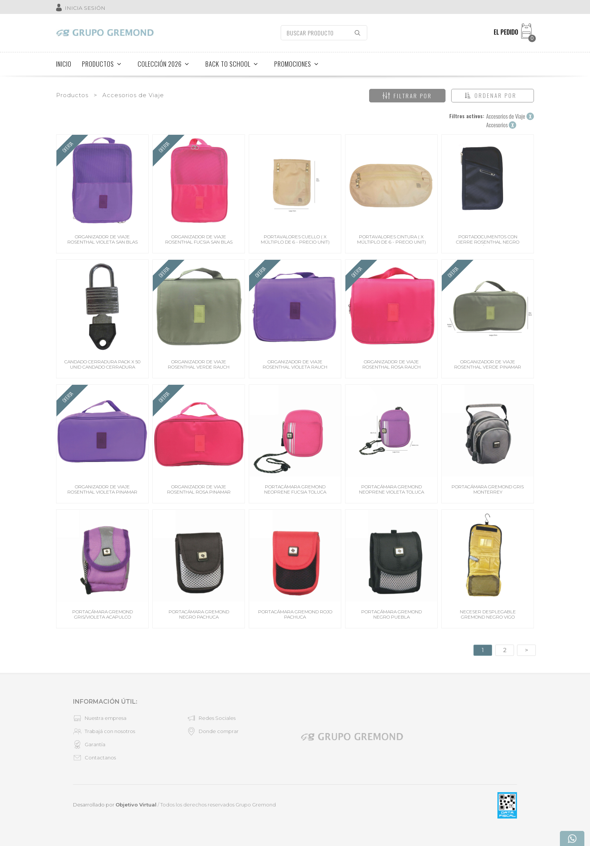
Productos (72, 95)
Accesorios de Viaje (133, 95)
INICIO (63, 64)
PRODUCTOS (102, 64)
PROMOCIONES (296, 64)
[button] (492, 95)
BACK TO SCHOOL (231, 64)
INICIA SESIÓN (85, 8)
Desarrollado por (115, 805)
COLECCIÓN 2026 (163, 64)
